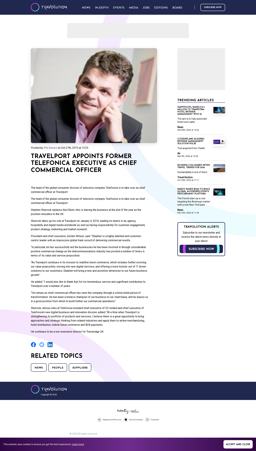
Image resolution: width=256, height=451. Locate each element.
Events (118, 8)
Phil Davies (50, 147)
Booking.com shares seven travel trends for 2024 (193, 166)
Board (177, 8)
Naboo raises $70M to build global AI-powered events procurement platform (193, 191)
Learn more (78, 444)
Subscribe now (212, 8)
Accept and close (238, 444)
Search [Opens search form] (191, 7)
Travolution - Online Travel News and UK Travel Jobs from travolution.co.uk (49, 389)
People (57, 368)
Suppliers (80, 368)
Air (178, 153)
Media (133, 8)
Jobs (146, 8)
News (39, 368)
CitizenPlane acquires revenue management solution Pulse (190, 141)
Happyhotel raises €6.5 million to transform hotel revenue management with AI (191, 110)
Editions (161, 8)
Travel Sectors (185, 177)
